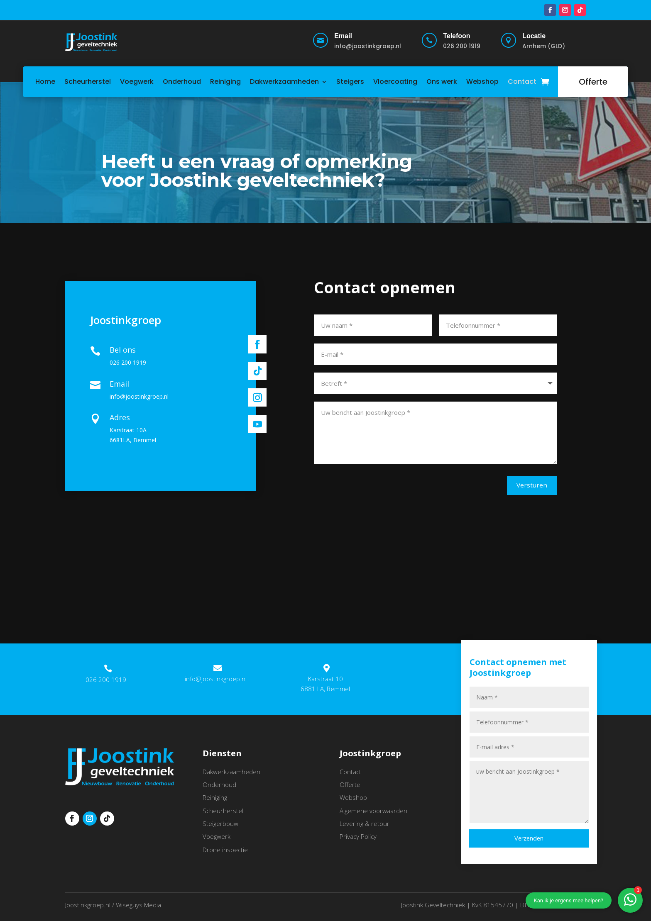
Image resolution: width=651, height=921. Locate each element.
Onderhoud (182, 81)
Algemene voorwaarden (373, 814)
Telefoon (456, 35)
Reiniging (225, 81)
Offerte (593, 82)
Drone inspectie (225, 853)
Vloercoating (395, 81)
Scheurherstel (87, 81)
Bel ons (123, 351)
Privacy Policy (358, 840)
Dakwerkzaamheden (284, 81)
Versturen (522, 486)
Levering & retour (364, 827)
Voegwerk (137, 81)
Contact (522, 81)
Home (45, 81)
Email (343, 35)
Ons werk (441, 81)
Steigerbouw (220, 827)
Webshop (482, 81)
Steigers (350, 81)
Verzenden (529, 842)
